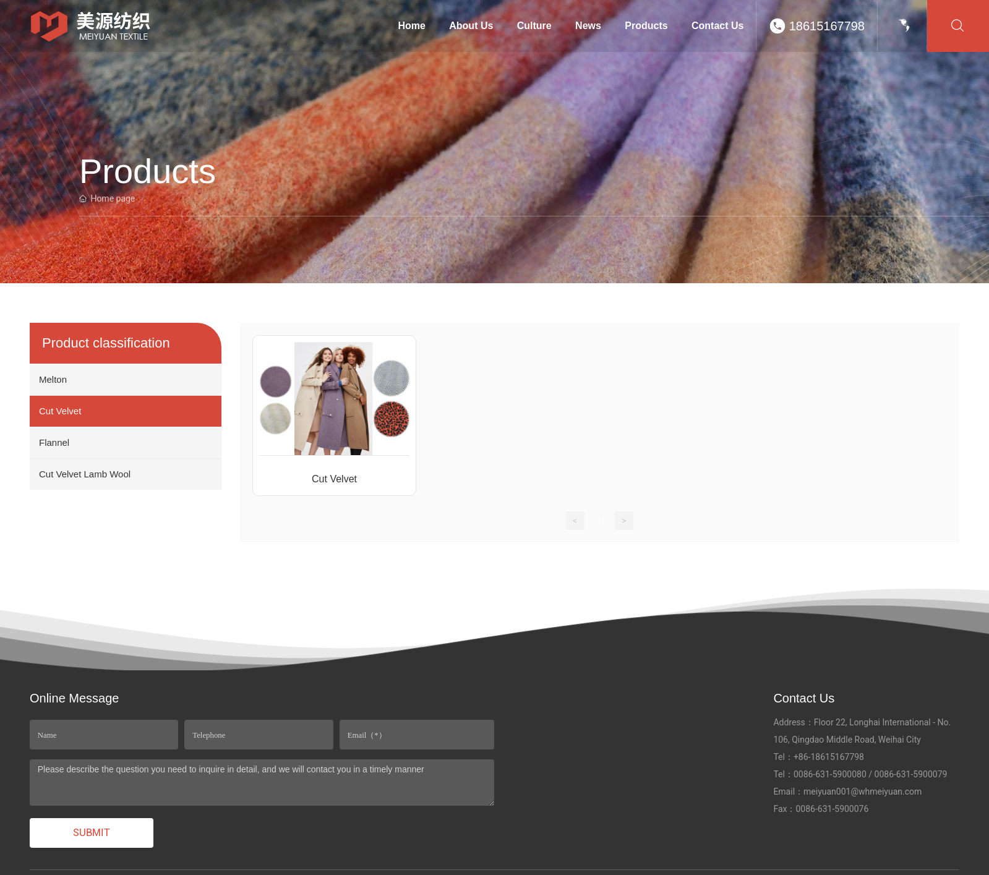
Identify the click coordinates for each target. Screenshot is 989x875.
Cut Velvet (334, 479)
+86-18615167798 (829, 757)
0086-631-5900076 (831, 809)
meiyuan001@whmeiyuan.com (862, 791)
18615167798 (827, 26)
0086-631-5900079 (911, 774)
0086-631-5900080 (830, 774)
